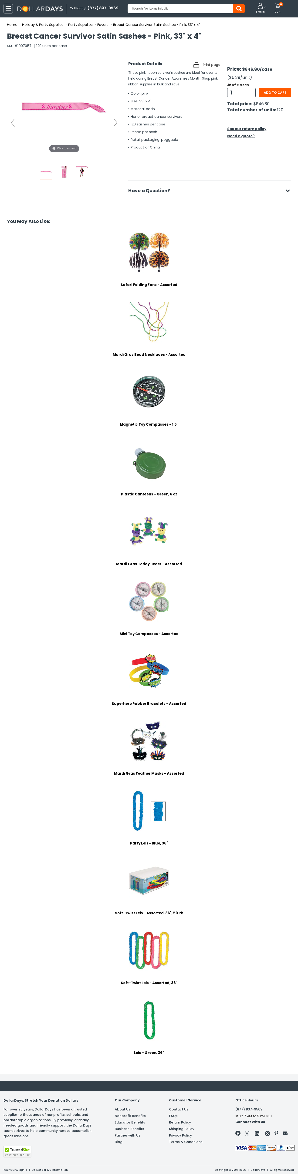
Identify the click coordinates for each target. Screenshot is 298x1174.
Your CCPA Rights (15, 1170)
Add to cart (275, 92)
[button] (260, 8)
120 (280, 110)
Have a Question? (151, 190)
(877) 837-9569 (248, 1109)
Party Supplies (80, 24)
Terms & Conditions (186, 1142)
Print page (211, 64)
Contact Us (178, 1109)
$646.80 (261, 104)
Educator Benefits (130, 1122)
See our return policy (246, 128)
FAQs (173, 1115)
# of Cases (238, 85)
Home (12, 24)
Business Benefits (129, 1129)
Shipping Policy (181, 1129)
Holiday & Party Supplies (43, 24)
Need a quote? (241, 136)
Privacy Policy (180, 1135)
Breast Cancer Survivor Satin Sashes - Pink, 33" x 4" (156, 24)
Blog (118, 1142)
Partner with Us (127, 1135)
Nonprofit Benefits (130, 1115)
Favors (102, 24)
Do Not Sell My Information (50, 1170)
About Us (122, 1109)
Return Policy (180, 1122)
